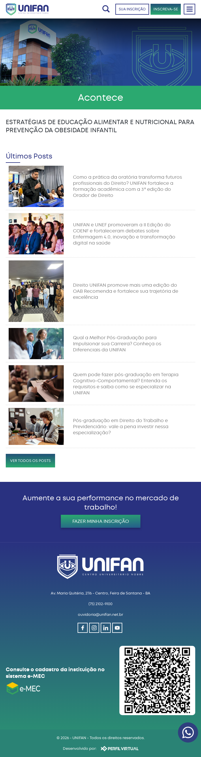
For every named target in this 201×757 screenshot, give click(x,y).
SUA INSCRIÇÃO (132, 9)
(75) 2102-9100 (100, 603)
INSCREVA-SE (165, 9)
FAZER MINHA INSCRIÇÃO (100, 521)
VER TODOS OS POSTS (30, 460)
